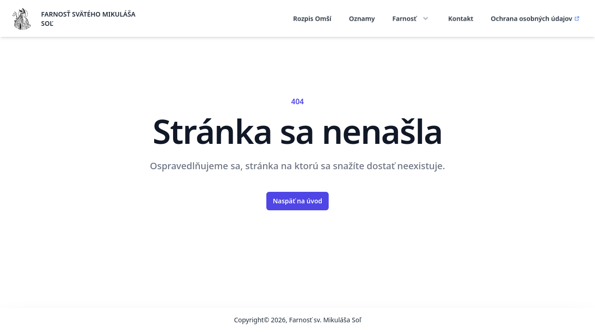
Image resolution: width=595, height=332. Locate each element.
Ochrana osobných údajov (535, 18)
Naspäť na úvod (297, 200)
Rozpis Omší (312, 18)
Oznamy (362, 18)
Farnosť (411, 18)
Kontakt (460, 18)
